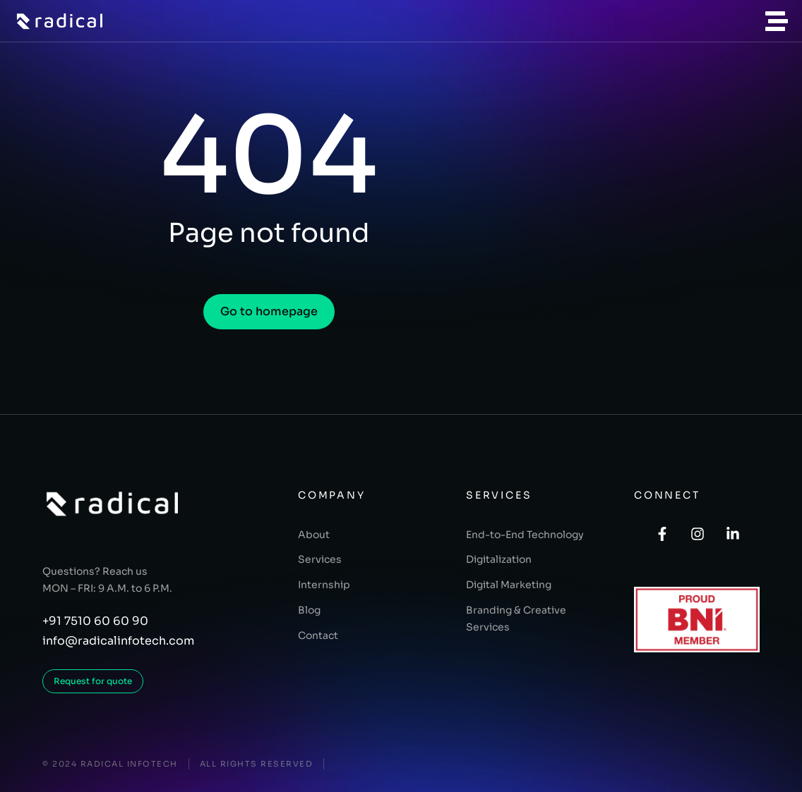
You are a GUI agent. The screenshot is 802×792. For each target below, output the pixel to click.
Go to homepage (269, 311)
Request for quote (93, 681)
